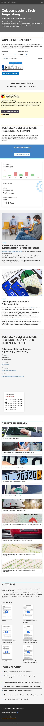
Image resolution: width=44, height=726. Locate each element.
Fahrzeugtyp (5, 51)
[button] (42, 2)
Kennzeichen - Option (23, 51)
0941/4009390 (5, 364)
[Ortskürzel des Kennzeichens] (6, 67)
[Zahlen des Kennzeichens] (18, 67)
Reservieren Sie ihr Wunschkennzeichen (17, 319)
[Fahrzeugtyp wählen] (9, 54)
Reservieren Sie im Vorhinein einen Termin (12, 251)
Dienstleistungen (30, 307)
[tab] (5, 58)
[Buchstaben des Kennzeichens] (12, 67)
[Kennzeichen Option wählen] (23, 54)
